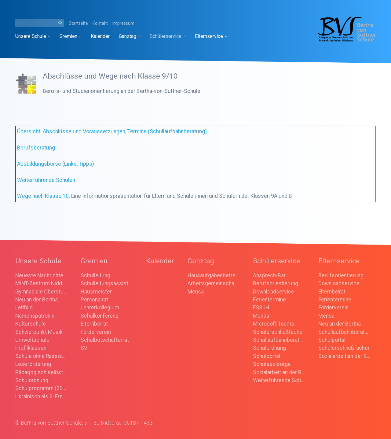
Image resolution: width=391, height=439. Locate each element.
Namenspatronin (34, 316)
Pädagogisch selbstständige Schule (41, 372)
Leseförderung (33, 364)
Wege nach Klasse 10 (43, 196)
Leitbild (24, 307)
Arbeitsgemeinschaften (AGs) (213, 283)
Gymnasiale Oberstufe (41, 292)
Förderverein (96, 332)
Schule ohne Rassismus (41, 356)
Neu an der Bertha (36, 300)
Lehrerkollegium (100, 307)
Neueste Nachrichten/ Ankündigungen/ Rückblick (41, 275)
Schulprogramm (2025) (41, 388)
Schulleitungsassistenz (107, 283)
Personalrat (94, 300)
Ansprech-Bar (269, 275)
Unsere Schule (32, 36)
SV (84, 348)
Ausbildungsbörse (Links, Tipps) (55, 164)
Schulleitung (95, 275)
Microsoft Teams (273, 324)
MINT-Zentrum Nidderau (41, 283)
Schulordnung (31, 380)
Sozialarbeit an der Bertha (279, 372)
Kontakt (100, 23)
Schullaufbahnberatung (279, 340)
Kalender (100, 36)
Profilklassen (30, 348)
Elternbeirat (94, 324)
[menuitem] (35, 36)
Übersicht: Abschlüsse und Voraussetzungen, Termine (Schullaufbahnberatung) (112, 131)
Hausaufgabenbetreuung (213, 275)
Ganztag (130, 36)
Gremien (71, 36)
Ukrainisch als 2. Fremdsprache (41, 396)
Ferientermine (269, 300)
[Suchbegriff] (39, 23)
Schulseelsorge (272, 364)
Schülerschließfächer (278, 332)
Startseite (78, 23)
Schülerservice (168, 36)
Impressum (123, 23)
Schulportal (266, 356)
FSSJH (261, 307)
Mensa (196, 292)
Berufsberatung (36, 148)
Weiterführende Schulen (46, 180)
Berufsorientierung (275, 283)
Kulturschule (30, 324)
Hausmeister (96, 292)
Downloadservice (273, 292)
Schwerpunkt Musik (39, 332)
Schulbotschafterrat (105, 340)
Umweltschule (32, 340)
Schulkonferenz (99, 316)
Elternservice (211, 36)
